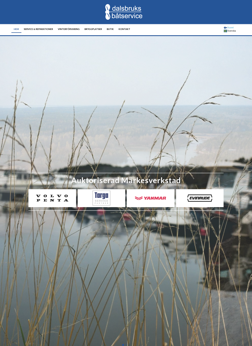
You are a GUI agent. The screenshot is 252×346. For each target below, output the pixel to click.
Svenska (230, 30)
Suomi (229, 27)
